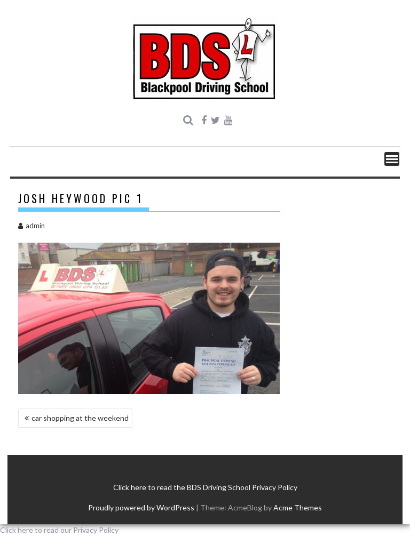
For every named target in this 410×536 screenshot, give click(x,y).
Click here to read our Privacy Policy (59, 529)
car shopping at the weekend (80, 417)
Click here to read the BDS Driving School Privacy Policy (205, 487)
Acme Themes (297, 507)
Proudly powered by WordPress (141, 507)
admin (31, 225)
